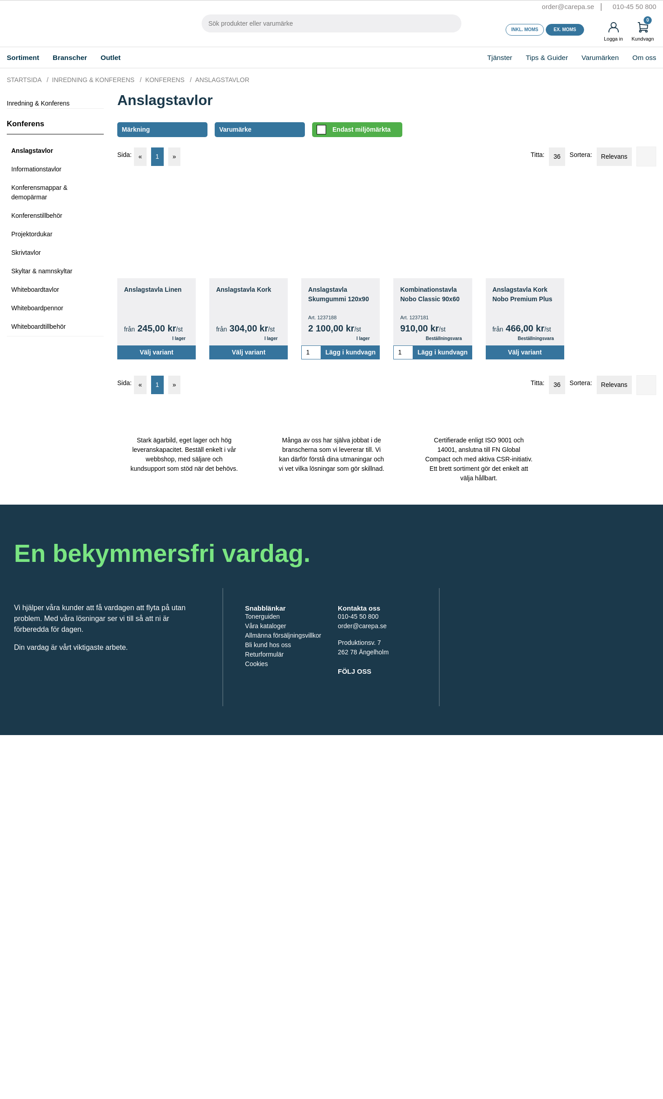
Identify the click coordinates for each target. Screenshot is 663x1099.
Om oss (639, 57)
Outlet (135, 57)
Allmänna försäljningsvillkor (270, 705)
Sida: (124, 155)
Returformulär (265, 729)
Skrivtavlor (26, 254)
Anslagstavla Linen (155, 289)
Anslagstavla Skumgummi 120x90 (340, 294)
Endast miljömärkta (357, 129)
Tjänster (469, 57)
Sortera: (574, 155)
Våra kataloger (266, 691)
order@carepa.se (554, 6)
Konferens (26, 125)
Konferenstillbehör (38, 217)
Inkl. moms (525, 30)
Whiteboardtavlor (37, 291)
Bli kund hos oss (269, 719)
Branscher (87, 57)
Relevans (611, 156)
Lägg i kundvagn (350, 352)
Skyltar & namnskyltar (43, 272)
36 (546, 156)
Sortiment (29, 57)
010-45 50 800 (632, 6)
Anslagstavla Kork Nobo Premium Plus (524, 294)
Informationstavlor (39, 170)
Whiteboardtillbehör (40, 328)
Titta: (523, 155)
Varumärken (588, 57)
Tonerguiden (263, 681)
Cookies (256, 738)
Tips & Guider (528, 57)
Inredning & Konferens (52, 103)
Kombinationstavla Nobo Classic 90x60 (431, 294)
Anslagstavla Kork (245, 289)
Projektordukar (33, 235)
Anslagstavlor (33, 152)
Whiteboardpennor (38, 309)
